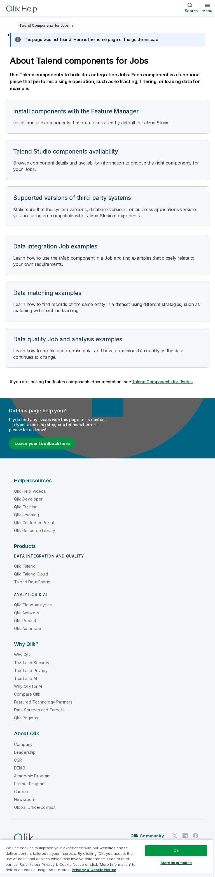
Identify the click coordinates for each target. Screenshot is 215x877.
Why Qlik (22, 654)
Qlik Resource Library (34, 530)
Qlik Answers (26, 612)
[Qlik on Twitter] (174, 835)
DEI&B (19, 768)
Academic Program (32, 775)
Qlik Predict (25, 620)
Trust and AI (25, 678)
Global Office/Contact (34, 807)
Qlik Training (26, 506)
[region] (106, 858)
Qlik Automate (27, 628)
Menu (207, 10)
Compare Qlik (27, 694)
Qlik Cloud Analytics (33, 604)
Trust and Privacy (31, 670)
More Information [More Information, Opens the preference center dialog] (176, 862)
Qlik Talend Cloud (31, 574)
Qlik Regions (26, 717)
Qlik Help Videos (30, 491)
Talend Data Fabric (32, 581)
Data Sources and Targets (39, 709)
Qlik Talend (25, 566)
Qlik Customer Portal (34, 522)
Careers (21, 791)
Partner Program (30, 783)
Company (23, 744)
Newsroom (24, 799)
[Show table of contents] (11, 25)
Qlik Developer (28, 499)
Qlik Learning (26, 514)
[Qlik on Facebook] (195, 835)
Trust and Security (31, 662)
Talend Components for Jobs (44, 25)
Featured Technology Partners (43, 702)
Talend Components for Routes (162, 381)
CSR (18, 760)
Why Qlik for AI (28, 686)
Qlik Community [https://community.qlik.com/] (147, 836)
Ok (176, 850)
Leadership (25, 752)
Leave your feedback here (42, 443)
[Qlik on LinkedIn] (185, 835)
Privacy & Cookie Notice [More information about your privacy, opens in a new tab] (94, 869)
